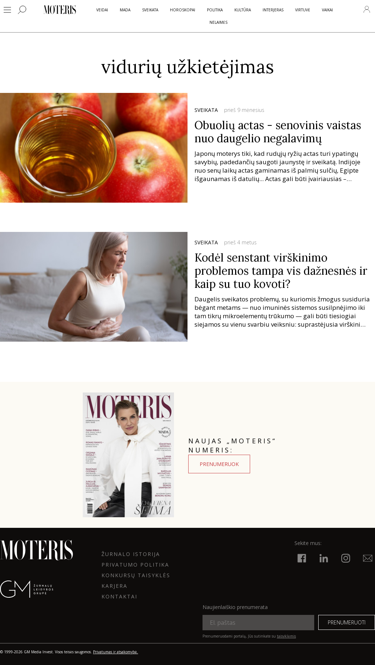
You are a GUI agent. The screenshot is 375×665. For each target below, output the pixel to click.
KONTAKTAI (119, 596)
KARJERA (114, 585)
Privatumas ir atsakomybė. (115, 651)
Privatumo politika (135, 564)
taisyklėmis (286, 636)
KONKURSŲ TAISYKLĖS (135, 575)
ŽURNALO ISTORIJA (130, 554)
